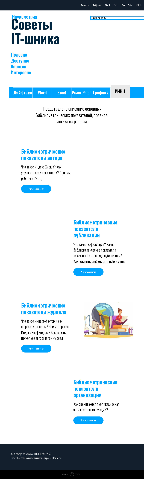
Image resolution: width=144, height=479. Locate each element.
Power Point (127, 5)
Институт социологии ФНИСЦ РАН (30, 454)
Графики (101, 92)
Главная (85, 5)
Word (107, 5)
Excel (116, 5)
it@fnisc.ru (55, 458)
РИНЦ (138, 5)
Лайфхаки (96, 5)
